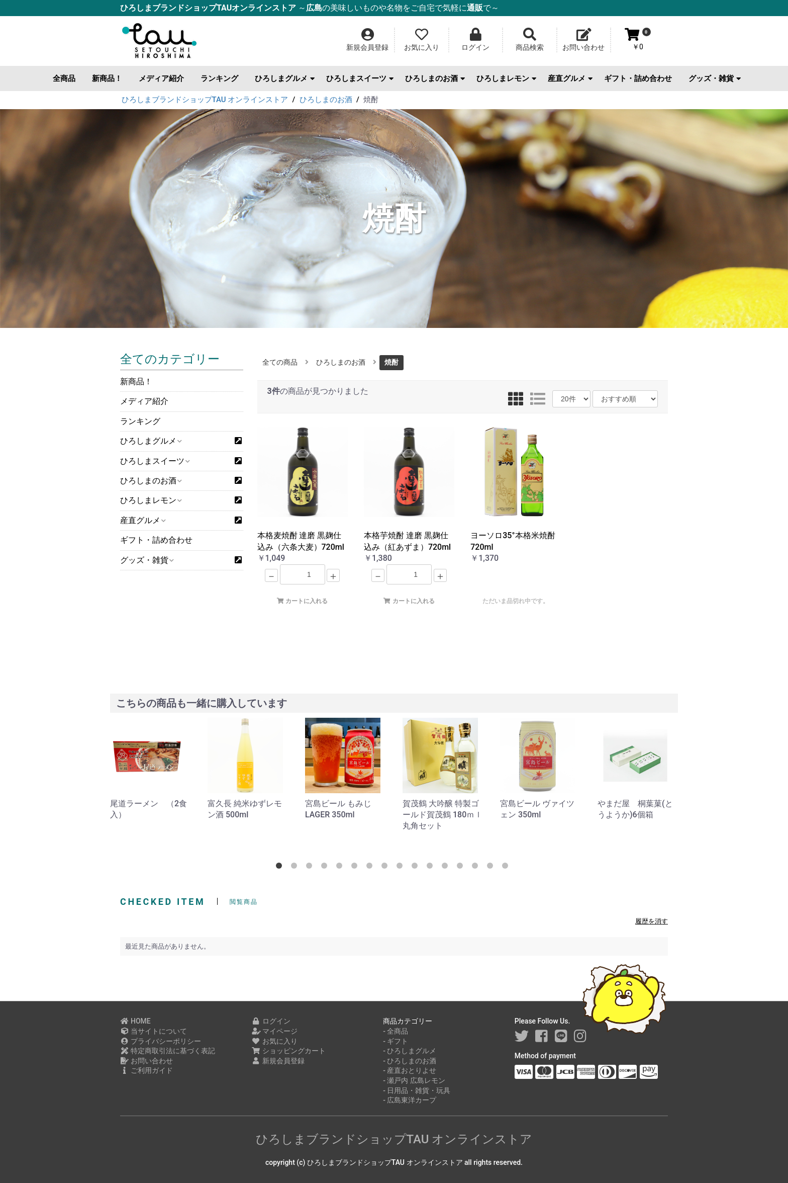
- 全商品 (395, 1031)
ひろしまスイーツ (359, 78)
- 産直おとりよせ (409, 1070)
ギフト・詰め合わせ (638, 78)
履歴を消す (651, 921)
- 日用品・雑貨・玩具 (416, 1090)
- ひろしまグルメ (409, 1051)
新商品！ (107, 78)
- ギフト (395, 1041)
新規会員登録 (278, 1061)
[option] (151, 769)
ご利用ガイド (146, 1070)
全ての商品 (280, 362)
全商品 (64, 78)
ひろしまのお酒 (435, 78)
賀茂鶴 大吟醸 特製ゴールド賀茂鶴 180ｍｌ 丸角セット (442, 815)
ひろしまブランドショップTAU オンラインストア (394, 1139)
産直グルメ (570, 78)
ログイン (271, 1021)
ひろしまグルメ (285, 78)
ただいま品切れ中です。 (515, 601)
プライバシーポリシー (160, 1041)
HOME (135, 1021)
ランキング (219, 78)
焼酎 (391, 362)
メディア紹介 (161, 78)
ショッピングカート (289, 1051)
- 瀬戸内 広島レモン (414, 1080)
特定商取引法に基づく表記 (167, 1051)
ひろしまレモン (506, 78)
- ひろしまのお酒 (409, 1061)
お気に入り (275, 1041)
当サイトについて (153, 1031)
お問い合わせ (146, 1061)
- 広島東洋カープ (409, 1100)
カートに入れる (302, 601)
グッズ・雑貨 (714, 78)
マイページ (275, 1031)
